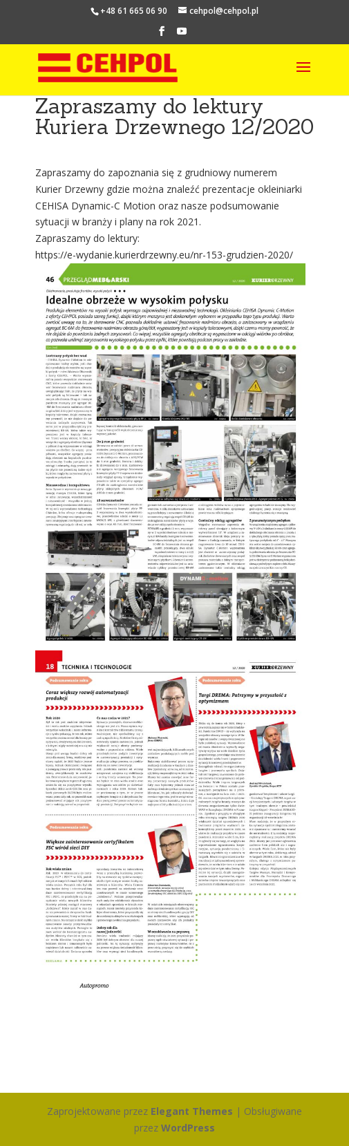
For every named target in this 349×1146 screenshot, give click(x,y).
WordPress (188, 1127)
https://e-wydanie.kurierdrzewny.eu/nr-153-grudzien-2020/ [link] (164, 254)
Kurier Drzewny (70, 189)
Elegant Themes (192, 1111)
